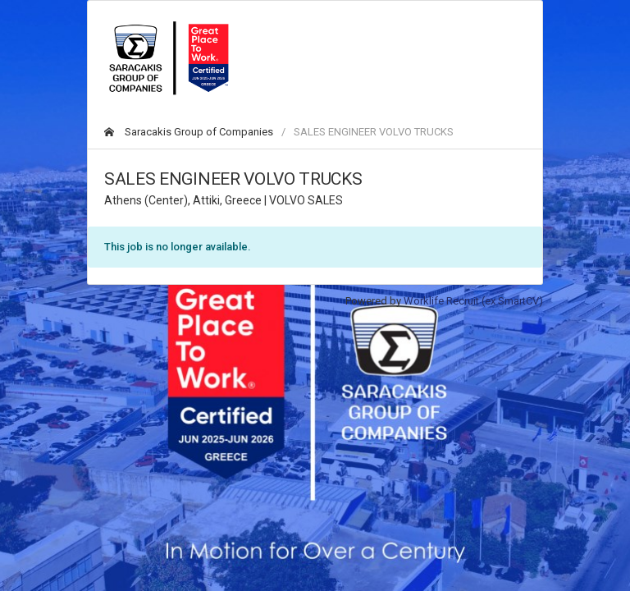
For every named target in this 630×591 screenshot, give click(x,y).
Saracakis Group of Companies (188, 132)
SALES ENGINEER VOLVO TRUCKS (374, 132)
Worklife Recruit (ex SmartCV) (473, 301)
